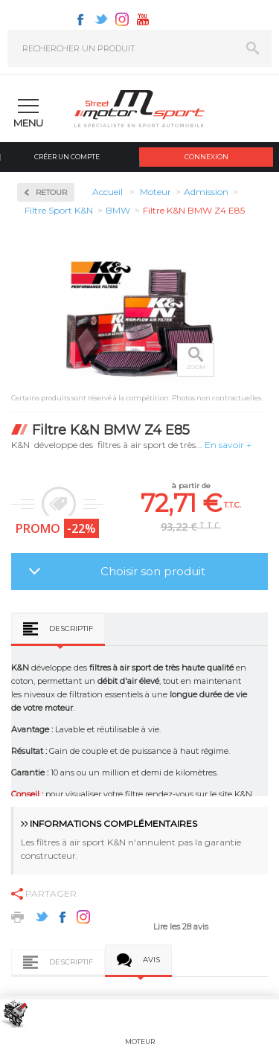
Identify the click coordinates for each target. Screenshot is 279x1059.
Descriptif (71, 628)
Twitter (101, 19)
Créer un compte (67, 157)
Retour (51, 192)
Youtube (142, 19)
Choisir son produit (152, 571)
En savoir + (228, 444)
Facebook (80, 19)
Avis (151, 959)
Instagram (122, 19)
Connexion (206, 157)
